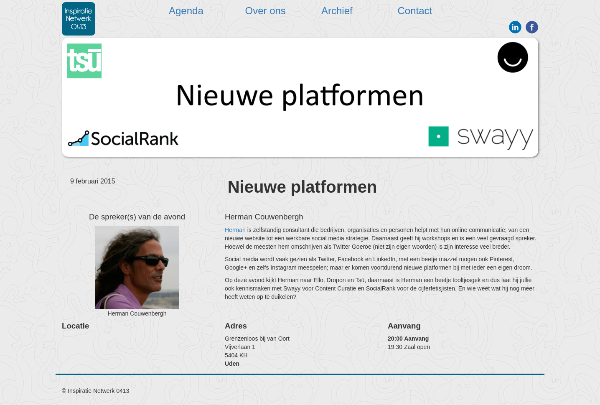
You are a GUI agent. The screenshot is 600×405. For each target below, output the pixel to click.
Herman (235, 230)
